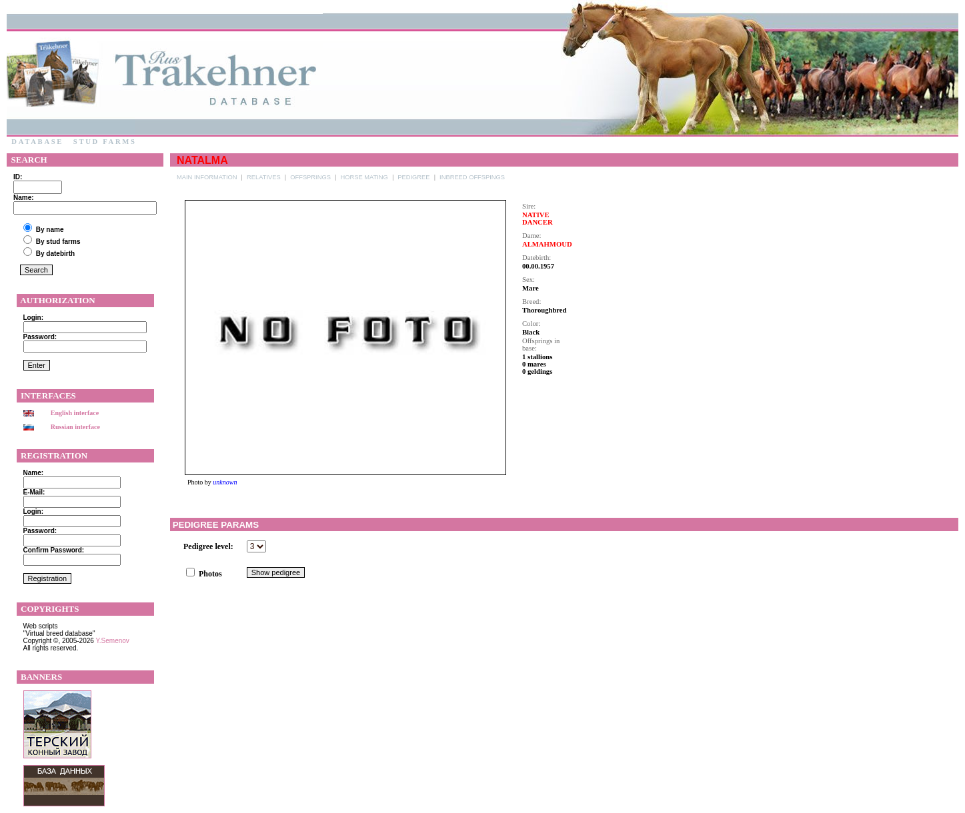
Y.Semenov (112, 640)
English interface (75, 412)
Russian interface (75, 426)
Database (37, 141)
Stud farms (104, 141)
